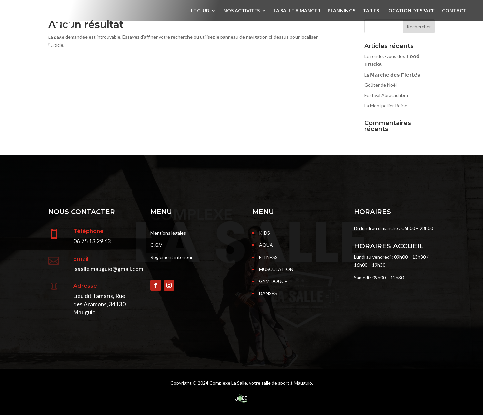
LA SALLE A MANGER (297, 10)
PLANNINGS (341, 10)
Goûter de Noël (380, 85)
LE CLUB (200, 10)
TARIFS (371, 10)
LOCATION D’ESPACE (410, 10)
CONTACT (454, 10)
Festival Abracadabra (386, 95)
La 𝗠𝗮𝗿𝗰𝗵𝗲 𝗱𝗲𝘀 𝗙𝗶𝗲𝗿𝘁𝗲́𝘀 (392, 75)
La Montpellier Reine (385, 105)
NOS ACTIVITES (241, 10)
